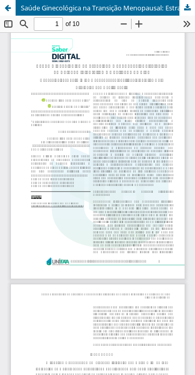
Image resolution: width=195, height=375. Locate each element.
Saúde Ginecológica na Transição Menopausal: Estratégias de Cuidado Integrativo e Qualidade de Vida (108, 7)
